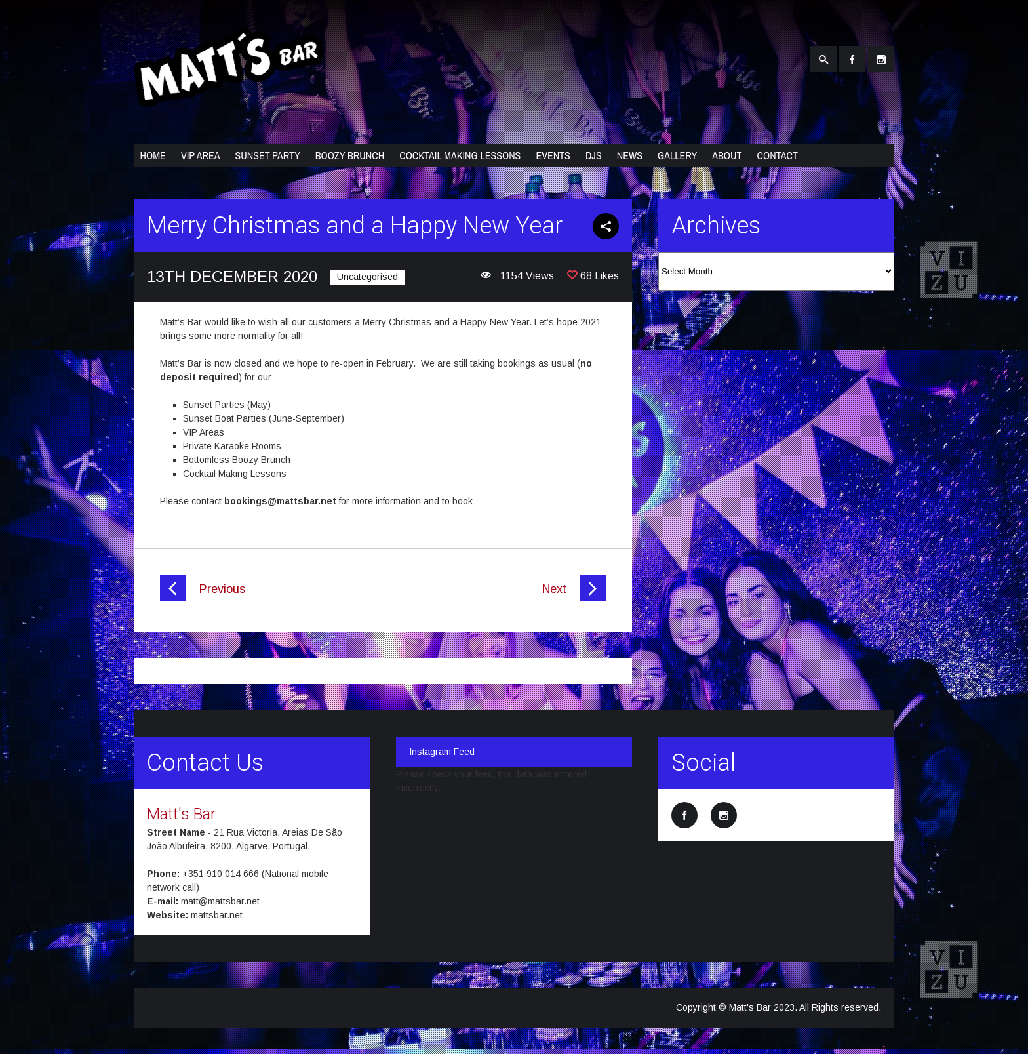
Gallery (677, 155)
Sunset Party (267, 155)
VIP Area (200, 155)
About (726, 155)
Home (153, 155)
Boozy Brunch (349, 155)
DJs (593, 155)
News (629, 155)
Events (553, 155)
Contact (777, 155)
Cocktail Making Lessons (460, 155)
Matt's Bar (181, 814)
